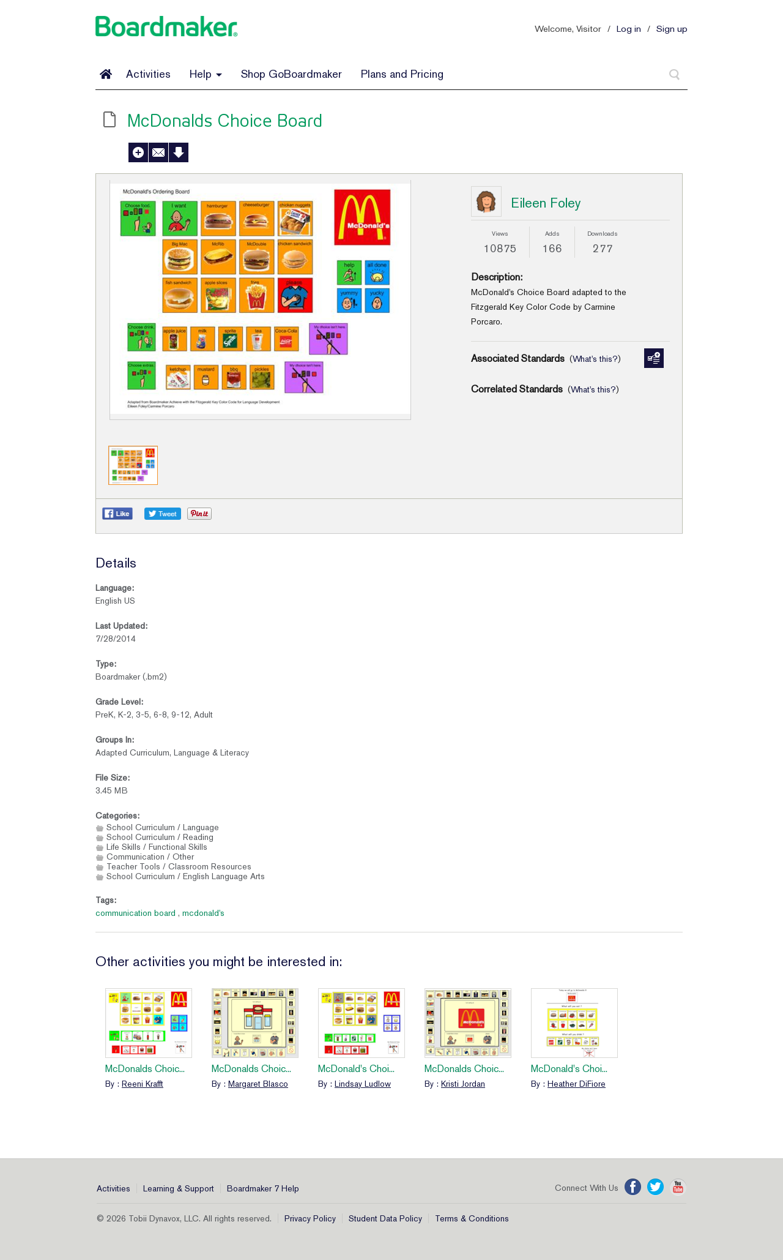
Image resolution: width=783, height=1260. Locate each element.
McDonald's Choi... (356, 1068)
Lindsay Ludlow (363, 1084)
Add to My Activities (138, 152)
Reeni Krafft (142, 1084)
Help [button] (206, 73)
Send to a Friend (158, 152)
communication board (135, 913)
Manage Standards (654, 358)
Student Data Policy (385, 1218)
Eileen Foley (546, 203)
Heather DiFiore (576, 1084)
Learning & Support (178, 1188)
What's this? (595, 359)
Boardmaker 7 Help (263, 1188)
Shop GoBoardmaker (291, 73)
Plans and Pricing (402, 73)
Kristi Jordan (463, 1084)
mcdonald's (203, 913)
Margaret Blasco (258, 1084)
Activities (148, 73)
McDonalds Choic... (145, 1068)
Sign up (672, 28)
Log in (629, 28)
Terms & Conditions (472, 1218)
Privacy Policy (310, 1218)
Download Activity (178, 152)
